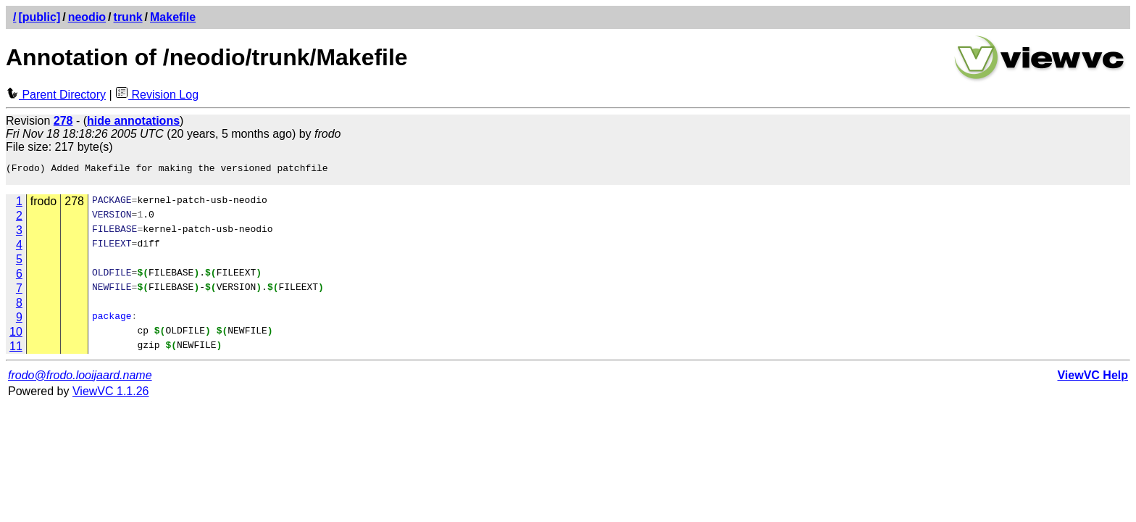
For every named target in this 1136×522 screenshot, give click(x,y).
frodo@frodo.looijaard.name (80, 379)
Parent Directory (56, 94)
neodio (87, 17)
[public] (39, 17)
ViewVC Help (1092, 379)
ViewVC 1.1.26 (110, 395)
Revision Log (157, 94)
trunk (128, 17)
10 (15, 336)
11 (15, 350)
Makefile (173, 17)
